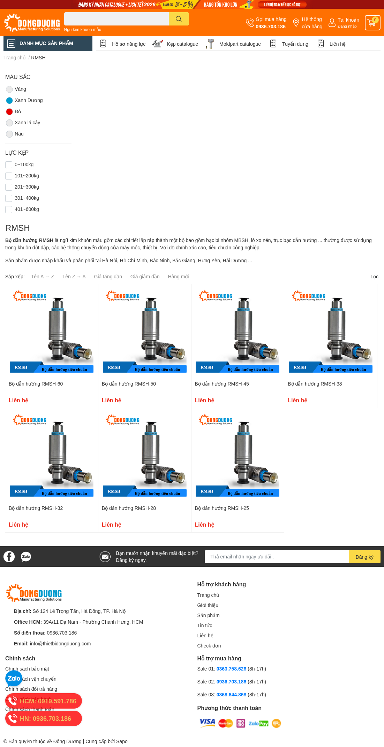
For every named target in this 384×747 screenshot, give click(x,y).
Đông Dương (67, 741)
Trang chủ (208, 595)
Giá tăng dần (108, 276)
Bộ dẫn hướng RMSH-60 (36, 384)
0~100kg (24, 164)
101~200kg (27, 175)
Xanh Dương (24, 100)
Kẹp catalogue (182, 44)
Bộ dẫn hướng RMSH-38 (315, 384)
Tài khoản (348, 20)
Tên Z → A (74, 276)
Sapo (122, 741)
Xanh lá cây (22, 123)
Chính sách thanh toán (29, 709)
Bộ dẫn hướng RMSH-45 (222, 384)
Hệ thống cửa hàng (312, 22)
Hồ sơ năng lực (128, 44)
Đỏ (13, 112)
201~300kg (27, 187)
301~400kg (27, 198)
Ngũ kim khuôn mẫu (82, 29)
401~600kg (27, 209)
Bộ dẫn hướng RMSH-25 (222, 508)
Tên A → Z (42, 276)
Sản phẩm (208, 615)
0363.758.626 (232, 669)
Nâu (14, 134)
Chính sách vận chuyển (31, 679)
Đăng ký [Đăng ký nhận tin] (365, 557)
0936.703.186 (271, 26)
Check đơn (209, 646)
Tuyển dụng (295, 44)
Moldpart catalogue (240, 44)
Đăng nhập (347, 26)
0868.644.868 (232, 694)
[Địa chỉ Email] (293, 556)
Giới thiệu (208, 605)
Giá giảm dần (145, 276)
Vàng (15, 89)
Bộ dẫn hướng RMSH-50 (129, 384)
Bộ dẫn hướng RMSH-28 (129, 508)
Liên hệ (338, 44)
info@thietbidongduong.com (60, 643)
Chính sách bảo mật (27, 669)
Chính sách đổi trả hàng (31, 689)
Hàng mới (178, 276)
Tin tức (204, 625)
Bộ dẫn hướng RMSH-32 (36, 508)
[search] (179, 18)
